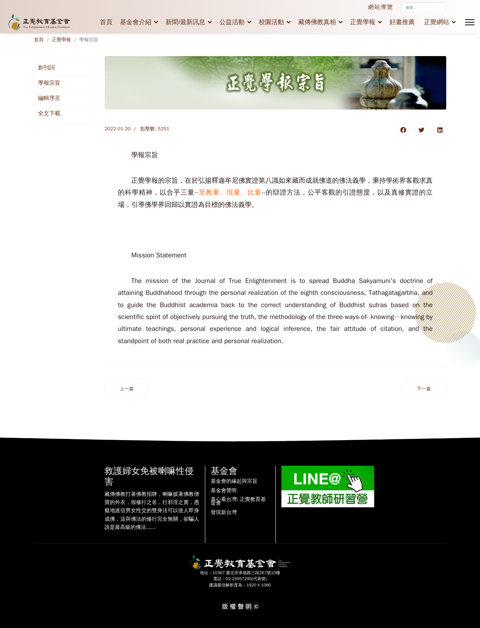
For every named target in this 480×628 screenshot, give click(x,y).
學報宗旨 (49, 82)
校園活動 (271, 22)
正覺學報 (362, 22)
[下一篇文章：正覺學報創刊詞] (424, 389)
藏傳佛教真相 (317, 22)
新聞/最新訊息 (185, 22)
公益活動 (232, 22)
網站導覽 (381, 7)
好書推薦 (402, 22)
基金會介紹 (135, 22)
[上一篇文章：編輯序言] (127, 389)
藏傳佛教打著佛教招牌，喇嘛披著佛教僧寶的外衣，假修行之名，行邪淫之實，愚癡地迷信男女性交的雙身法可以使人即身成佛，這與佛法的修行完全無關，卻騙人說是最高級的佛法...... (152, 511)
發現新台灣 (224, 512)
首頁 (106, 22)
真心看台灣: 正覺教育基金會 (238, 501)
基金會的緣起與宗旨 (234, 481)
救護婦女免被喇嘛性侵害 (149, 476)
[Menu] (469, 22)
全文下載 (49, 113)
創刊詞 (46, 67)
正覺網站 (436, 22)
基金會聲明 (224, 490)
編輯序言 (49, 98)
